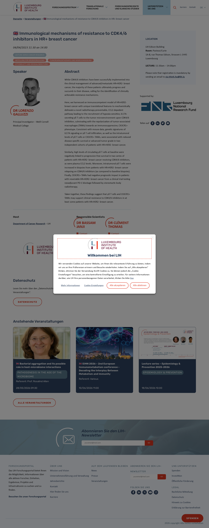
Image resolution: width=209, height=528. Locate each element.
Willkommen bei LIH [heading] (104, 255)
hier (132, 278)
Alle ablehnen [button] (139, 285)
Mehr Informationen (70, 285)
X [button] (152, 237)
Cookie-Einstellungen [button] (94, 285)
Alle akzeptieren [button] (117, 285)
